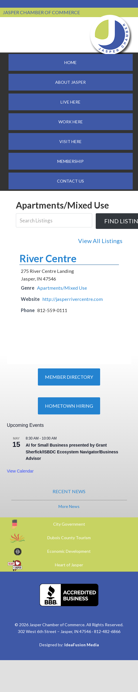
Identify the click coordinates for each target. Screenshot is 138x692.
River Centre (48, 258)
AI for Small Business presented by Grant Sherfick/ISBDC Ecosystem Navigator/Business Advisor (72, 452)
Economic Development (69, 551)
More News (69, 506)
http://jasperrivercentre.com (72, 299)
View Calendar (20, 471)
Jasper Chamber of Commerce (110, 35)
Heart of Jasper (69, 564)
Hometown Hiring (69, 406)
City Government (69, 524)
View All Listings (100, 240)
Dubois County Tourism (69, 537)
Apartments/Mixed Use (62, 288)
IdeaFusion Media (81, 644)
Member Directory (69, 377)
